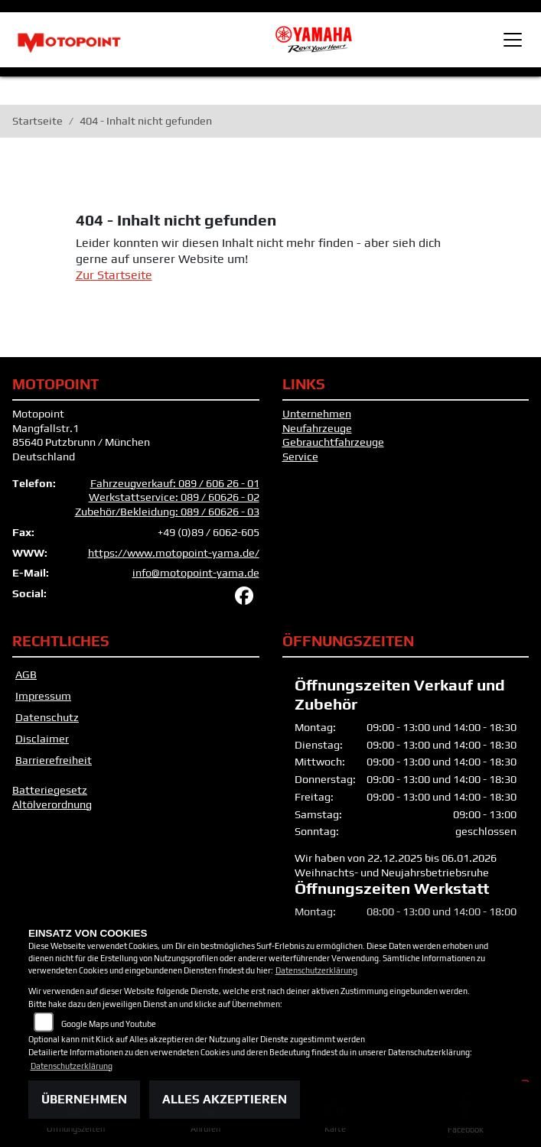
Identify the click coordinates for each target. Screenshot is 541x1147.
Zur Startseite (114, 275)
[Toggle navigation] (512, 39)
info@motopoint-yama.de (195, 573)
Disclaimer (42, 739)
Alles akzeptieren (224, 1099)
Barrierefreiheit (53, 760)
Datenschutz (47, 717)
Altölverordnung (52, 804)
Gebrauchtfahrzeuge (333, 442)
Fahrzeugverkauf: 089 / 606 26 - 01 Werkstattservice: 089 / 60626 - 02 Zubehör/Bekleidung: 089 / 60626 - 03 (167, 497)
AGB (26, 674)
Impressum (43, 696)
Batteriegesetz (49, 790)
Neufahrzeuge (317, 428)
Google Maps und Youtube (108, 1023)
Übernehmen (84, 1099)
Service (300, 456)
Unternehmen (316, 414)
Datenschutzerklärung (316, 970)
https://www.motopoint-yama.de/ (173, 553)
